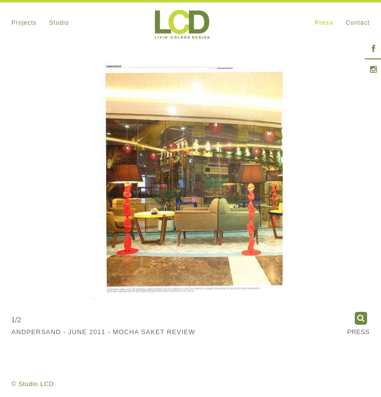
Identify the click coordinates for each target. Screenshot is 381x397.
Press (358, 332)
